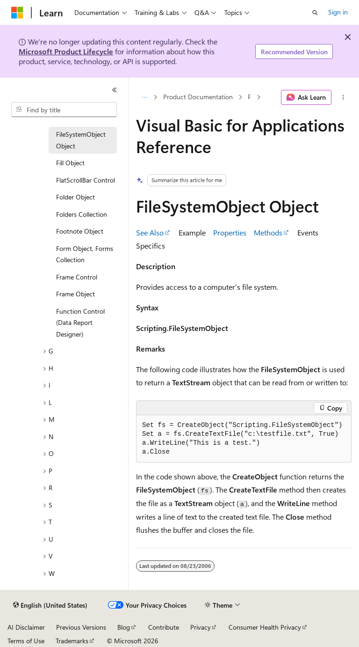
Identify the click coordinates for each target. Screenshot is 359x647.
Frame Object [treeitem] (75, 293)
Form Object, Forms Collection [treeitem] (84, 254)
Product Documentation (198, 97)
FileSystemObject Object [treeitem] (81, 140)
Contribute (163, 627)
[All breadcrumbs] (144, 97)
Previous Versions (81, 627)
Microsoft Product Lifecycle (66, 51)
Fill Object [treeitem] (70, 162)
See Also (150, 232)
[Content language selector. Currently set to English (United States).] (50, 605)
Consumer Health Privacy (265, 627)
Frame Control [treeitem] (76, 276)
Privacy (200, 627)
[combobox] (64, 109)
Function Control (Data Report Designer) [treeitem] (80, 322)
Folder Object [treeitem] (75, 196)
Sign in (338, 11)
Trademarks (72, 640)
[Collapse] (114, 89)
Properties (229, 232)
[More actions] (343, 97)
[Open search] (315, 12)
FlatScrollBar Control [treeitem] (85, 180)
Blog (123, 627)
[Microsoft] (17, 13)
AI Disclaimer (26, 627)
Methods (268, 232)
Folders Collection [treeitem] (81, 214)
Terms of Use (25, 640)
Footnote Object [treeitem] (79, 231)
